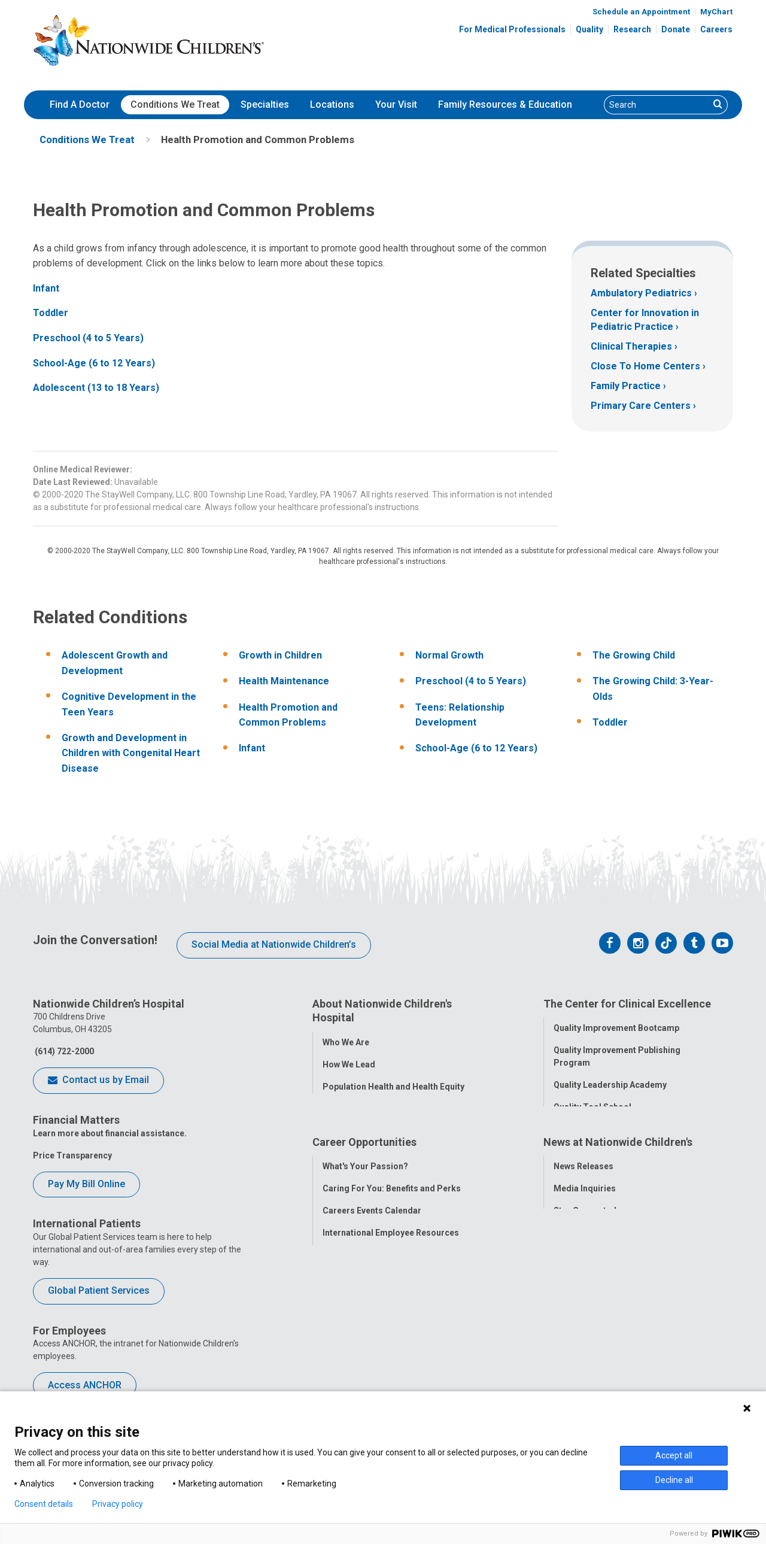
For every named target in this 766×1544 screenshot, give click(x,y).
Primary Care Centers (641, 405)
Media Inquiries (585, 1258)
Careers (716, 29)
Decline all (674, 1480)
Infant (46, 288)
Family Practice (626, 386)
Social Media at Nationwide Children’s (274, 944)
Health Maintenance (284, 681)
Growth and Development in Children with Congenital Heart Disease (131, 753)
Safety (566, 1149)
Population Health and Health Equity (393, 1084)
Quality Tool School (592, 1105)
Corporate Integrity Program (380, 1106)
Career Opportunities (364, 1214)
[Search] (657, 104)
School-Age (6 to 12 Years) (94, 363)
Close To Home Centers (645, 366)
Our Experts (577, 1325)
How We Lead (349, 1062)
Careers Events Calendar (372, 1280)
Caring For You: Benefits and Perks (392, 1258)
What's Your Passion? (365, 1236)
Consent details (43, 1504)
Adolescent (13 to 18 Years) (96, 387)
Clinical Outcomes (590, 1127)
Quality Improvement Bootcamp (616, 1026)
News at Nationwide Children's (617, 1214)
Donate (675, 29)
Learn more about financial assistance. (110, 1133)
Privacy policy (117, 1504)
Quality (589, 29)
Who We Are (346, 1040)
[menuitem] (79, 104)
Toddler (50, 312)
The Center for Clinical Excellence (627, 1003)
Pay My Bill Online (86, 1184)
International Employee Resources (391, 1303)
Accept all (673, 1455)
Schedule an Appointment (641, 12)
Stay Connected (585, 1280)
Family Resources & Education (505, 104)
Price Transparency (72, 1155)
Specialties (265, 104)
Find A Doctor (80, 104)
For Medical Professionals (512, 29)
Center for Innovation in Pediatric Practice (645, 319)
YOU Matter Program (364, 1325)
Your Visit (396, 104)
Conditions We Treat (175, 104)
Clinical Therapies (631, 346)
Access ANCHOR (84, 1385)
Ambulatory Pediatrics (641, 293)
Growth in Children (280, 655)
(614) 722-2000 (63, 1051)
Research (632, 29)
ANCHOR (340, 1347)
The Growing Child (633, 655)
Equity (566, 1171)
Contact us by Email (98, 1080)
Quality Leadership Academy (610, 1083)
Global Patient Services (99, 1290)
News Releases (583, 1236)
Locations (332, 104)
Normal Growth (449, 655)
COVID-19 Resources (364, 1369)
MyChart (716, 12)
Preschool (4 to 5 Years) (88, 338)
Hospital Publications (596, 1303)
